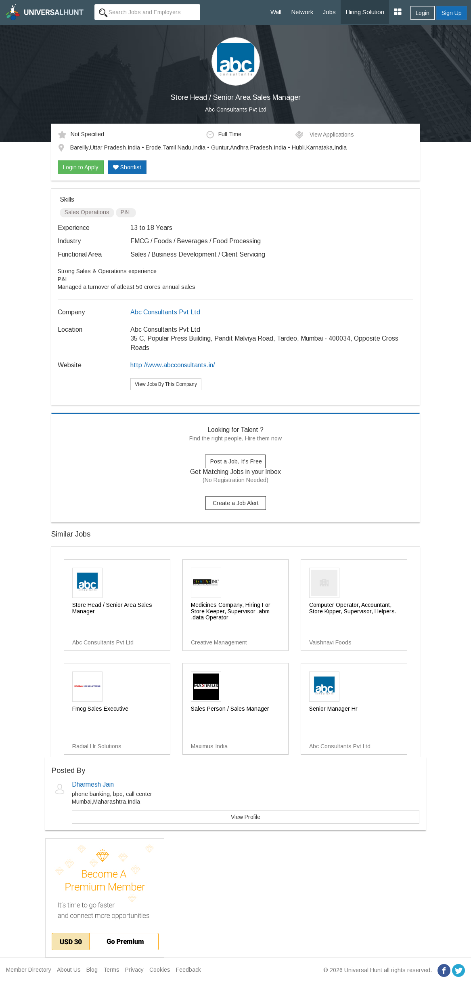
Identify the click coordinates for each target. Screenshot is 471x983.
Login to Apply (80, 167)
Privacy (134, 969)
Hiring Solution (364, 11)
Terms (111, 969)
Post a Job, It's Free (236, 461)
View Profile (245, 817)
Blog (92, 969)
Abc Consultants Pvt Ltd (235, 109)
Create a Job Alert (236, 503)
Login (422, 13)
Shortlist (127, 167)
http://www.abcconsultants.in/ (172, 365)
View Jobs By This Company (166, 384)
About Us (69, 969)
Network (302, 11)
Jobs (329, 11)
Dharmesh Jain (93, 784)
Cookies (159, 969)
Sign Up (452, 13)
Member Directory (28, 969)
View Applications (324, 134)
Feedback (188, 969)
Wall (275, 11)
